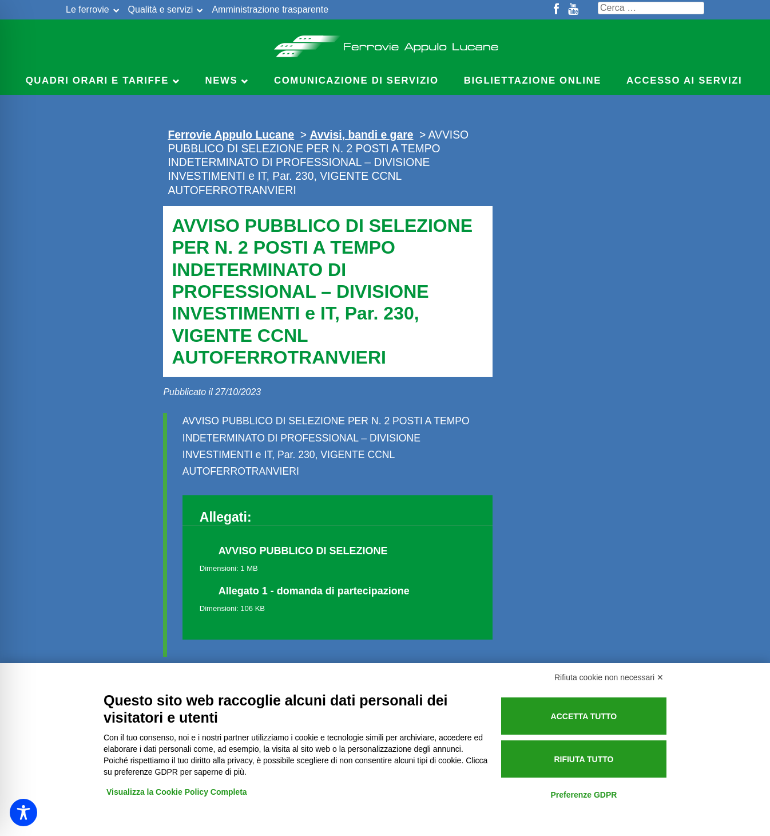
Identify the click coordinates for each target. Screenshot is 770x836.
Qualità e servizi (160, 9)
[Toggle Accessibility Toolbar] (23, 812)
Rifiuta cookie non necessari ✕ (609, 677)
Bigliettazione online (532, 80)
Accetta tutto (584, 716)
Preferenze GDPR (583, 794)
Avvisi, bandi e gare (361, 134)
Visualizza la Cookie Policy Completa (176, 791)
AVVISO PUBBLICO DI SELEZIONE (303, 551)
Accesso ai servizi (684, 80)
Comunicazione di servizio (356, 80)
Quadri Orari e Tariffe (97, 80)
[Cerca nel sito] (651, 8)
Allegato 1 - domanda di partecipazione (314, 591)
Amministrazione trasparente (270, 9)
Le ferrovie (87, 9)
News (221, 80)
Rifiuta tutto (583, 759)
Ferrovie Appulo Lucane (385, 43)
